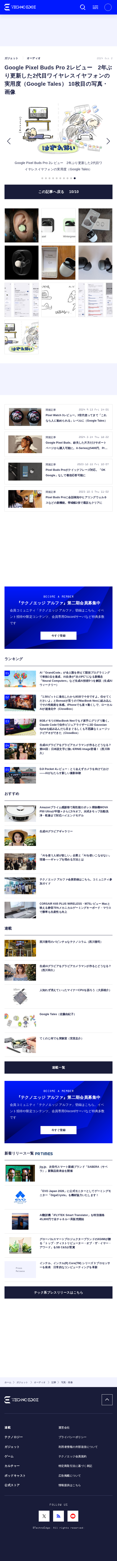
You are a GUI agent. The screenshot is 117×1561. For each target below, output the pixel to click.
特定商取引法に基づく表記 (75, 1466)
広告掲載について (69, 1475)
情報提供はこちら (69, 1485)
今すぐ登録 (58, 635)
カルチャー (12, 1466)
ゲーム (9, 1456)
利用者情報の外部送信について (78, 1447)
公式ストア (12, 1485)
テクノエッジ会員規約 (72, 1456)
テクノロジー (13, 1437)
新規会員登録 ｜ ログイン (108, 7)
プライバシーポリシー (72, 1437)
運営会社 (64, 1427)
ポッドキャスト (15, 1475)
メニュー (95, 7)
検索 (82, 7)
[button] (9, 141)
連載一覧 (58, 1067)
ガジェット (12, 1447)
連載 (7, 1427)
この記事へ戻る (58, 192)
